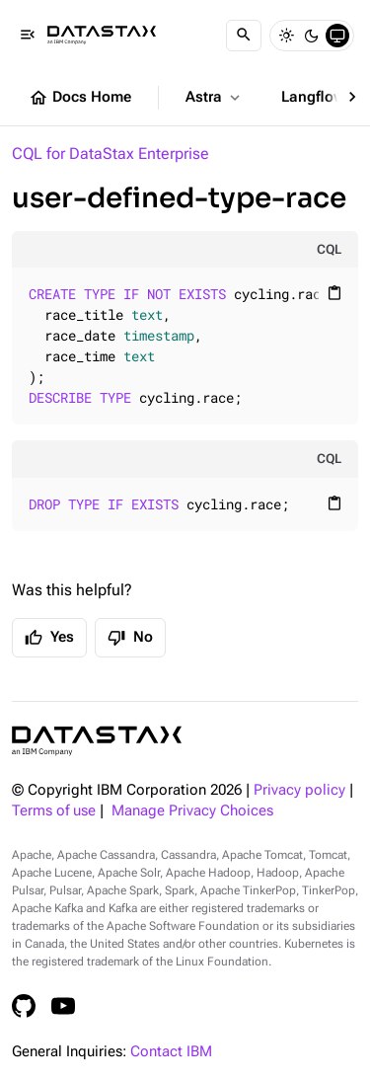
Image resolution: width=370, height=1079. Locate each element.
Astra (214, 98)
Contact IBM (171, 1051)
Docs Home (80, 98)
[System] (337, 35)
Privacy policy (299, 790)
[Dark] (312, 35)
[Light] (286, 35)
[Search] (243, 35)
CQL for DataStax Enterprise (110, 153)
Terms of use (54, 811)
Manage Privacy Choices (192, 811)
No (130, 638)
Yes (49, 638)
